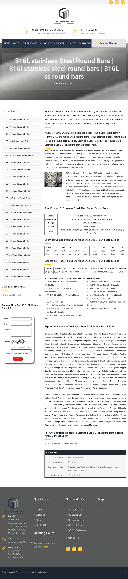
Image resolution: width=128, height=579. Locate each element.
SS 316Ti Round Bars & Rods (18, 198)
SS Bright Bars (75, 525)
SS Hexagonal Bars (77, 520)
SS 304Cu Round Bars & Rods (18, 141)
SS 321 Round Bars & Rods (17, 219)
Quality (72, 43)
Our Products (30, 43)
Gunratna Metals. (25, 572)
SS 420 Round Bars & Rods (17, 241)
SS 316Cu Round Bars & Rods (18, 205)
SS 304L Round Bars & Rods (18, 148)
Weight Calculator (54, 43)
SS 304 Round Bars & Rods (17, 134)
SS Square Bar (75, 515)
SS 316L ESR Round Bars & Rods (20, 212)
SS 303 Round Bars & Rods (17, 127)
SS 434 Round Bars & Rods (17, 269)
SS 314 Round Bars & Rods (17, 176)
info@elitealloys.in (72, 443)
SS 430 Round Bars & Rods (17, 248)
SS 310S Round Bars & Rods (18, 169)
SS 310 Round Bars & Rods (17, 162)
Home (7, 43)
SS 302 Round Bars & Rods (17, 119)
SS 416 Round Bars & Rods (17, 233)
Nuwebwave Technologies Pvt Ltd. (112, 572)
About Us (40, 515)
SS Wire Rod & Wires (77, 530)
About (16, 43)
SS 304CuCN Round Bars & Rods (20, 155)
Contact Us (85, 43)
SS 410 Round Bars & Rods (17, 226)
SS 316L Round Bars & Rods (18, 191)
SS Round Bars (75, 509)
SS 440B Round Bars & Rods (18, 276)
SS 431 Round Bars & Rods (17, 262)
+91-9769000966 (52, 443)
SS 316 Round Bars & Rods (17, 184)
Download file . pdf (22, 295)
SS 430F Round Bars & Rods (18, 255)
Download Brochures (108, 43)
